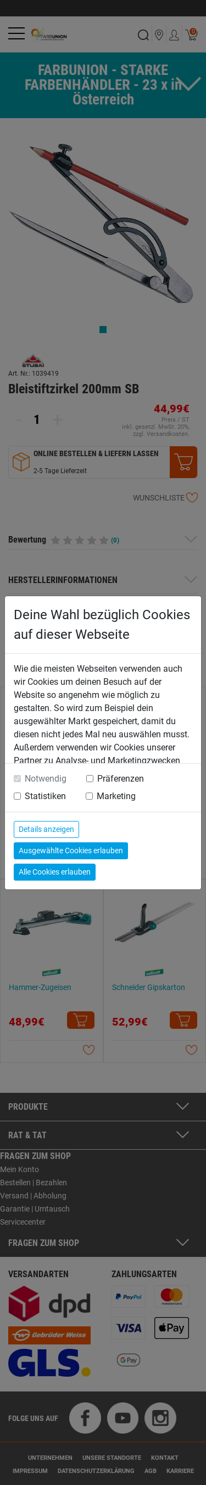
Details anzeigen (46, 829)
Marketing (116, 796)
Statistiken (45, 796)
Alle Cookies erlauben (55, 871)
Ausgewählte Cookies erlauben (71, 850)
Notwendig (45, 778)
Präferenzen (120, 778)
